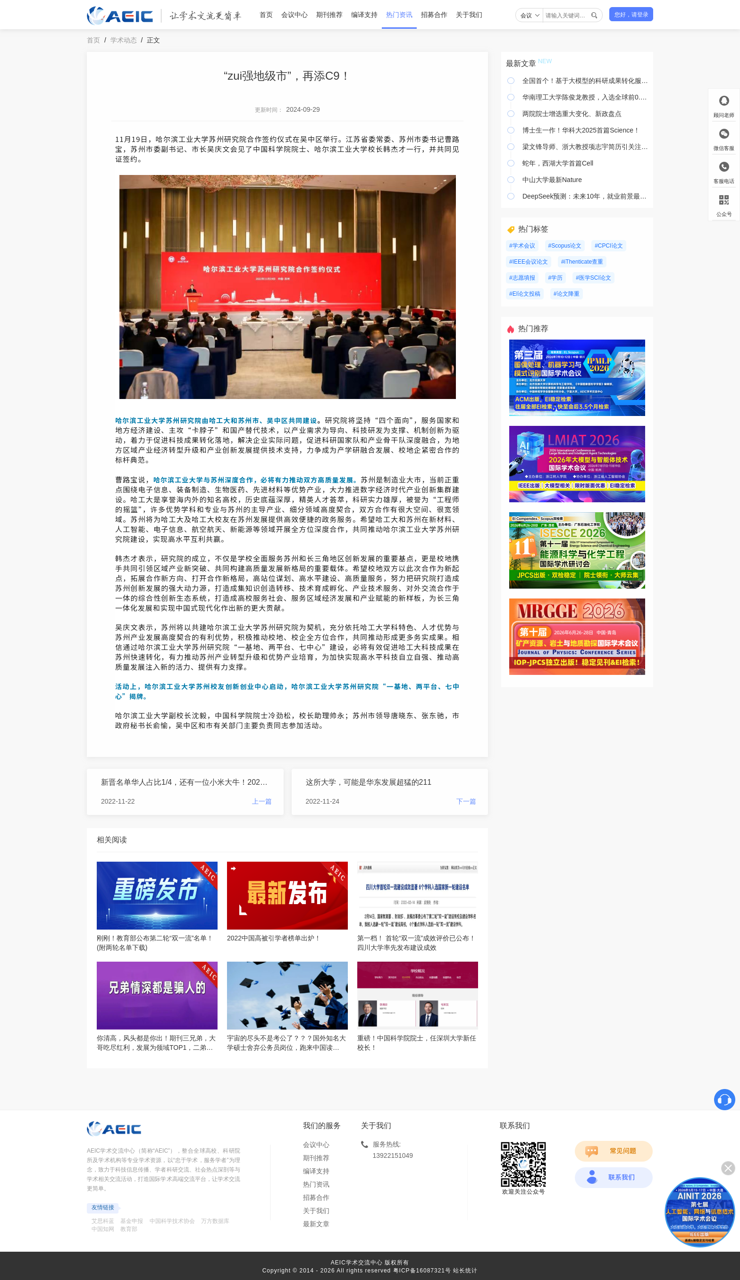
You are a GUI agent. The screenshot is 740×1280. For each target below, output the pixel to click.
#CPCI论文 (608, 245)
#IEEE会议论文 (528, 261)
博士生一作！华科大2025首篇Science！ (581, 130)
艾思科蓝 (103, 1221)
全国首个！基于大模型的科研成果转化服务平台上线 (585, 80)
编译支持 (364, 14)
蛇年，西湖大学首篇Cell (557, 163)
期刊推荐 (329, 14)
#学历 (555, 277)
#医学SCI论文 (593, 277)
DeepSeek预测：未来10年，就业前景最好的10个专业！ (585, 196)
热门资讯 (399, 14)
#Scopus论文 (565, 245)
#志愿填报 (522, 277)
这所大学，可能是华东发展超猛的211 (369, 782)
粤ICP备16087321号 (422, 1270)
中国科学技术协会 (172, 1221)
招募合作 (434, 14)
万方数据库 (215, 1221)
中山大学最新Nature (552, 179)
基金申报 (131, 1221)
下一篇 (466, 801)
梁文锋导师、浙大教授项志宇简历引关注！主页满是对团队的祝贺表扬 (585, 146)
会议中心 (294, 14)
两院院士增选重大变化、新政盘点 (572, 113)
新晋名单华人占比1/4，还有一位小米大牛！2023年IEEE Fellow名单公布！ (186, 782)
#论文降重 (567, 294)
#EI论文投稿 (524, 294)
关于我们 (469, 14)
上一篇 (262, 801)
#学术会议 (522, 245)
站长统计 (465, 1270)
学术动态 (123, 40)
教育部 (128, 1229)
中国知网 (103, 1229)
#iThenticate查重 (582, 261)
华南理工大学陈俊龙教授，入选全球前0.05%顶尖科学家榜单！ (585, 97)
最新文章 (316, 1224)
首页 (266, 14)
